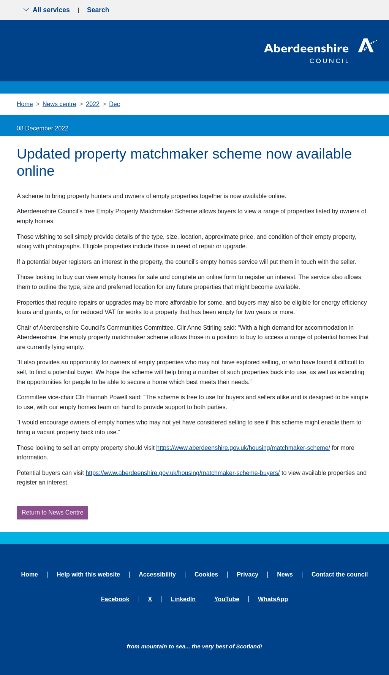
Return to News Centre (53, 512)
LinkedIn (183, 599)
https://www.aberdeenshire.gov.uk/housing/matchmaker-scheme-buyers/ (182, 473)
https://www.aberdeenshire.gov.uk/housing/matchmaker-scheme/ (243, 448)
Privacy (247, 575)
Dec (114, 104)
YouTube (226, 599)
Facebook (115, 599)
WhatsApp (273, 599)
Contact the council (340, 575)
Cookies (206, 575)
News (285, 575)
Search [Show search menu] (98, 10)
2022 (93, 104)
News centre (59, 104)
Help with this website (88, 575)
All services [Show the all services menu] (46, 10)
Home (25, 104)
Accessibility (157, 575)
